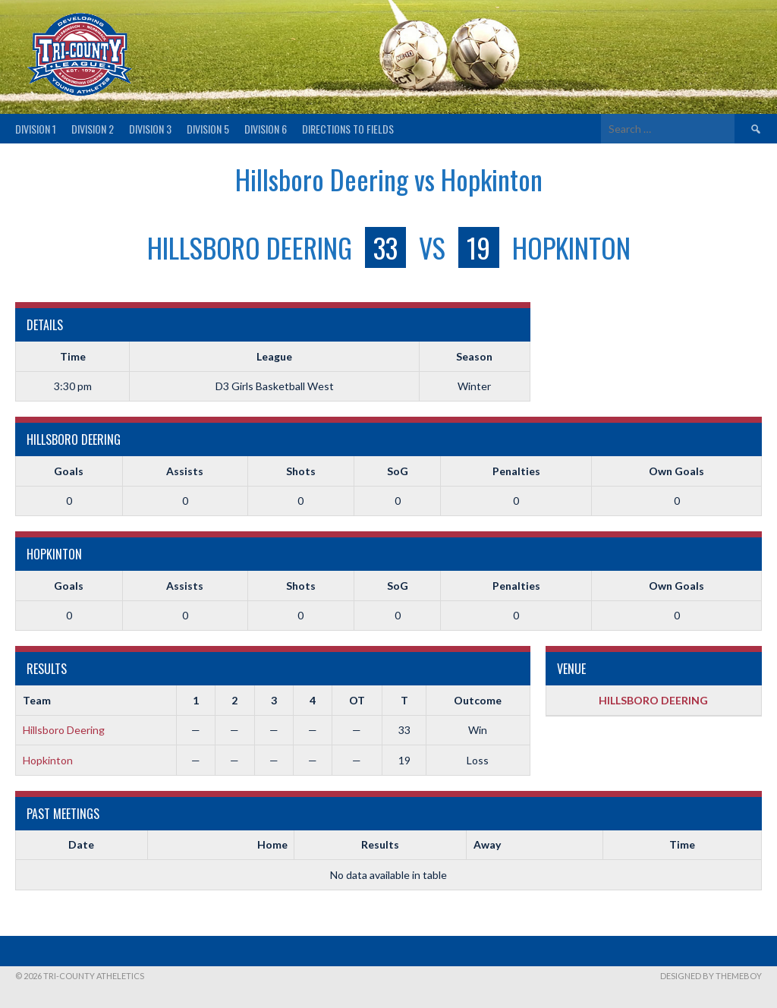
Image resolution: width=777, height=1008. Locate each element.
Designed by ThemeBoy (711, 976)
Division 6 (265, 129)
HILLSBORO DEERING (653, 700)
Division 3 (150, 129)
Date (81, 844)
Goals (68, 471)
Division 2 (92, 129)
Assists (184, 471)
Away (487, 844)
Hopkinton (48, 760)
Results (380, 844)
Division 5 (208, 129)
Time (682, 844)
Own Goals (676, 471)
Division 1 (35, 129)
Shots (301, 471)
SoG (397, 471)
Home (272, 844)
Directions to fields (348, 129)
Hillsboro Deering (64, 729)
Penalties (516, 471)
